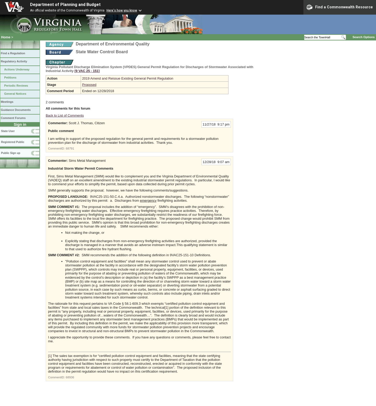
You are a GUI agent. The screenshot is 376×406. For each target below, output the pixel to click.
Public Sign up (10, 152)
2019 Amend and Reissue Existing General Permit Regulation (127, 78)
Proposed (89, 85)
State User (8, 131)
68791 (70, 148)
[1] (166, 307)
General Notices (15, 93)
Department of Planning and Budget (65, 4)
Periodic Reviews (16, 85)
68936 (70, 377)
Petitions (10, 77)
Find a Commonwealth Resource (340, 7)
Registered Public (12, 142)
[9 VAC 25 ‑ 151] (86, 71)
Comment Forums (13, 118)
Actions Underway (17, 69)
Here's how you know (122, 10)
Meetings (7, 101)
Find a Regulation (13, 53)
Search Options (363, 37)
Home (5, 37)
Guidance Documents (16, 109)
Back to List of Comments (65, 115)
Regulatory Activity (14, 61)
